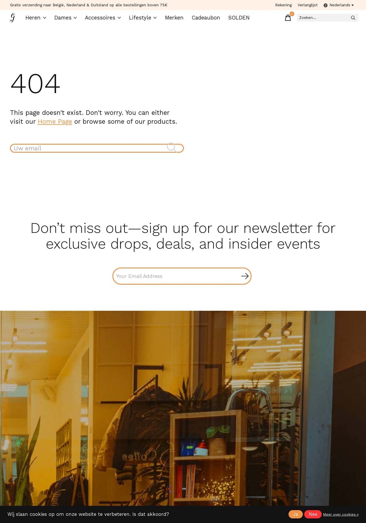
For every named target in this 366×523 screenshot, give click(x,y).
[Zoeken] (317, 20)
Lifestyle (141, 20)
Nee (313, 514)
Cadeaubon (201, 20)
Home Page (55, 126)
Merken (171, 20)
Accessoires (104, 20)
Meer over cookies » (341, 514)
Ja (295, 514)
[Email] (182, 282)
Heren (39, 20)
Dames (68, 20)
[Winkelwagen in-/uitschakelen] (268, 20)
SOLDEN (233, 20)
